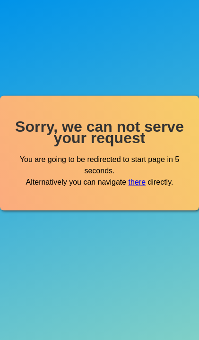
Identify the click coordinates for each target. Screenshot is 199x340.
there (137, 182)
